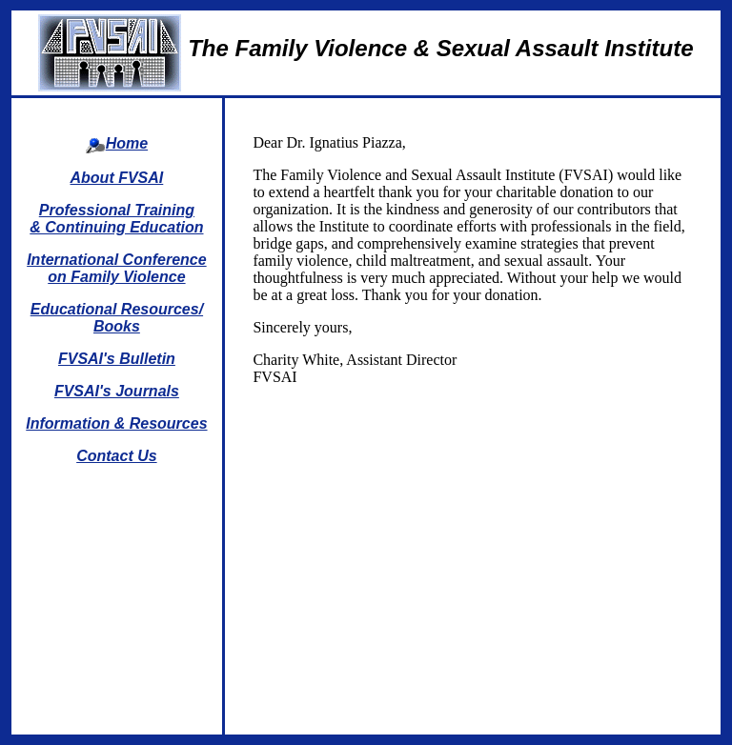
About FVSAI (117, 178)
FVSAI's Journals (116, 391)
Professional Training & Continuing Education (116, 218)
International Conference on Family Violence (116, 268)
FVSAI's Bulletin (116, 359)
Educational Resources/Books (116, 317)
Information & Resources (116, 423)
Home (127, 143)
